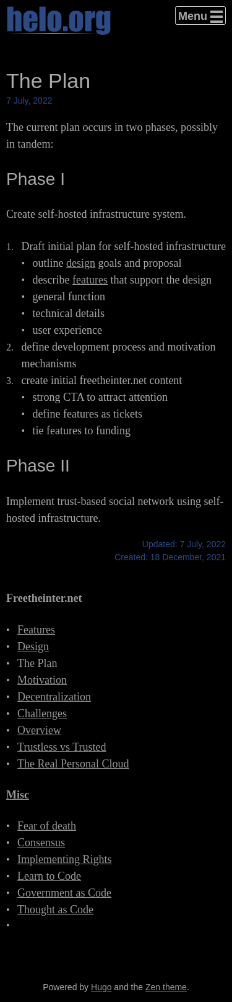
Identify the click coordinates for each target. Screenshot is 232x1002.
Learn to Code (49, 876)
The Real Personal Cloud (73, 764)
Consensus (41, 842)
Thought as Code (55, 909)
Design (33, 646)
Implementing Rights (64, 859)
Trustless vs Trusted (61, 747)
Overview (39, 730)
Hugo (101, 987)
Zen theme (166, 987)
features (90, 280)
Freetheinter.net (44, 598)
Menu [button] (192, 16)
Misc (17, 795)
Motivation (42, 680)
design (80, 263)
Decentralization (54, 697)
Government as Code (64, 893)
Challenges (42, 713)
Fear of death (46, 826)
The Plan (37, 663)
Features (36, 630)
